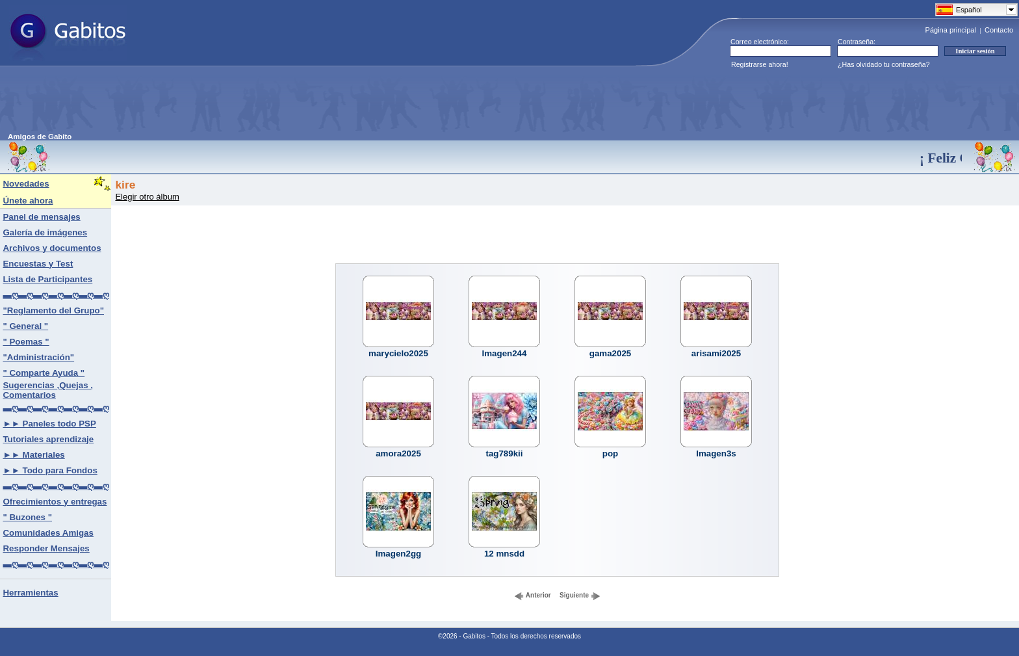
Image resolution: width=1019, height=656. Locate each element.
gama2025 (610, 353)
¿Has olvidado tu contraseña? (884, 64)
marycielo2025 (398, 353)
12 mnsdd (504, 553)
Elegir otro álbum (147, 197)
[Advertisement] (244, 103)
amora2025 (398, 453)
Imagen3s (716, 453)
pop (610, 453)
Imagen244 (504, 353)
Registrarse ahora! (759, 64)
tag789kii (503, 453)
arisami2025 (716, 353)
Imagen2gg (398, 553)
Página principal (950, 30)
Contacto (999, 30)
